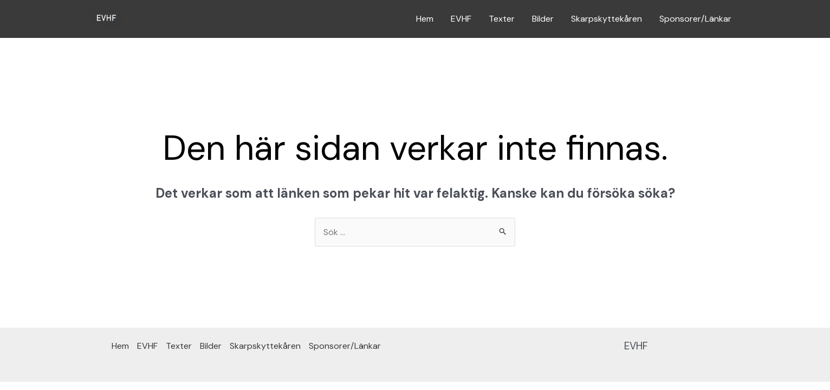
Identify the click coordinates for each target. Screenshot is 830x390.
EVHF (461, 18)
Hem (424, 18)
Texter (502, 18)
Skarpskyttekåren (606, 18)
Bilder (543, 18)
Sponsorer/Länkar (695, 18)
